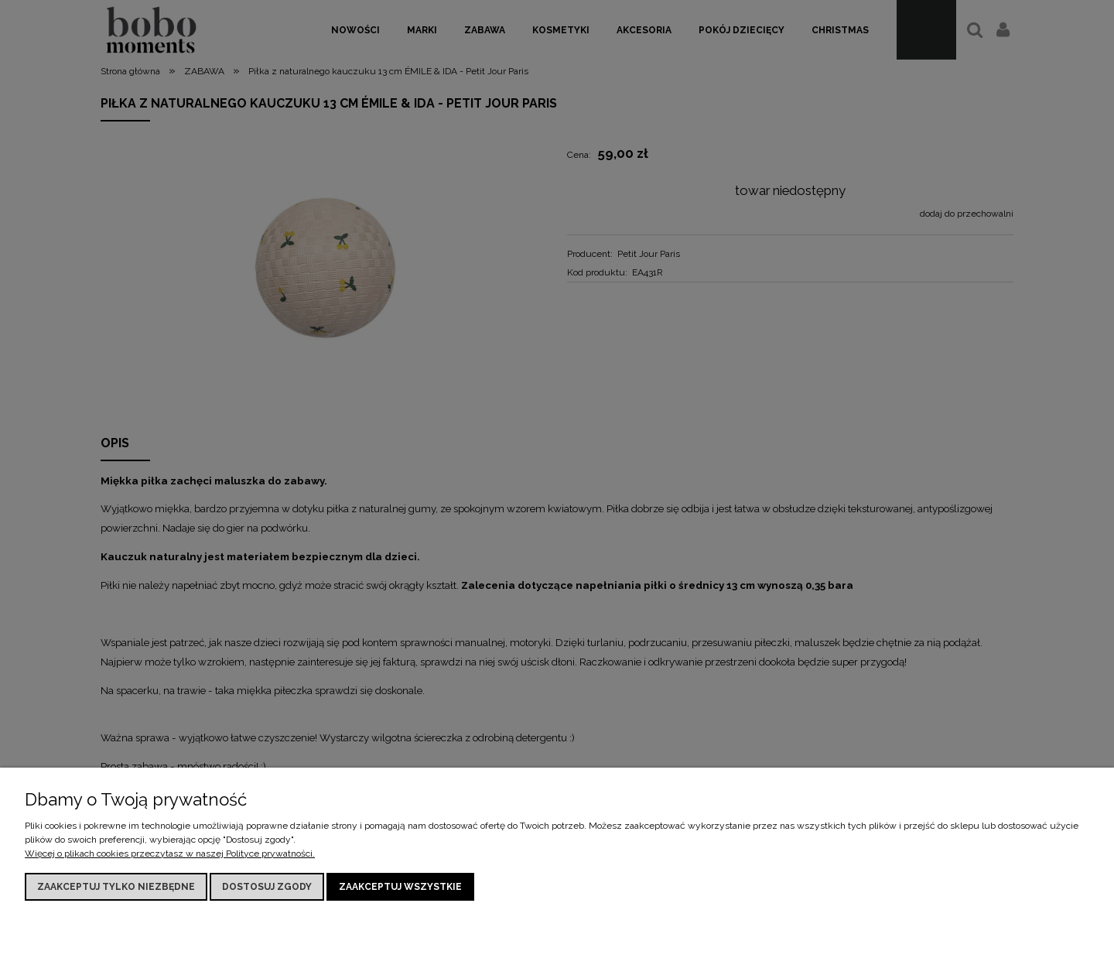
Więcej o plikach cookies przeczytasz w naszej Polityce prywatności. (170, 853)
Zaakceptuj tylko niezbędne (116, 886)
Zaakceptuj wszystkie (400, 886)
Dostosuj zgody (267, 886)
